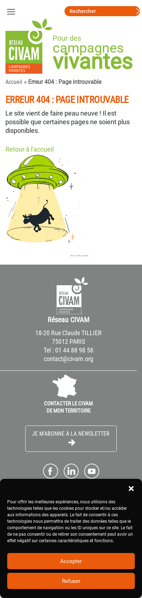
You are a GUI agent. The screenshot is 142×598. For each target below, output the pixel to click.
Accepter (71, 561)
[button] (131, 487)
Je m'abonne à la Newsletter (71, 438)
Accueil (13, 81)
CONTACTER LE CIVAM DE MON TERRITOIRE (68, 407)
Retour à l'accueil (29, 149)
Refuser (71, 581)
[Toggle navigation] (11, 11)
